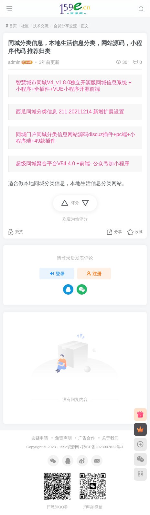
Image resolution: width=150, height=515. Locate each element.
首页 (11, 26)
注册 (94, 273)
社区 (25, 26)
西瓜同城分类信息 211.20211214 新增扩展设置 (70, 111)
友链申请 (39, 438)
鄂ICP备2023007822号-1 (102, 447)
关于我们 (110, 438)
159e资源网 (69, 447)
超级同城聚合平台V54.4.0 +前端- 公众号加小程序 (72, 163)
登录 (57, 273)
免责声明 (63, 438)
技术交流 (40, 26)
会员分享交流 (64, 26)
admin (14, 62)
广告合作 (86, 438)
